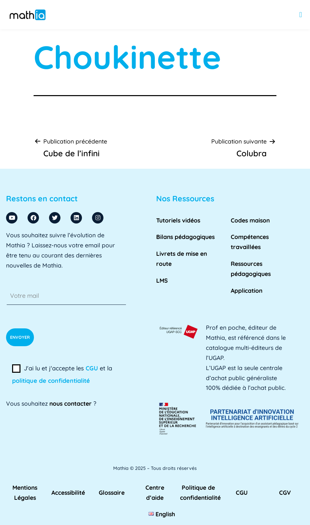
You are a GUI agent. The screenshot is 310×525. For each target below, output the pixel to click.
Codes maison (250, 220)
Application (246, 290)
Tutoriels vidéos (178, 220)
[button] (301, 14)
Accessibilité (68, 492)
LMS (162, 280)
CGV (285, 492)
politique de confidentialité (51, 381)
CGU (92, 368)
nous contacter (70, 403)
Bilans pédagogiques (185, 236)
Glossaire (112, 492)
